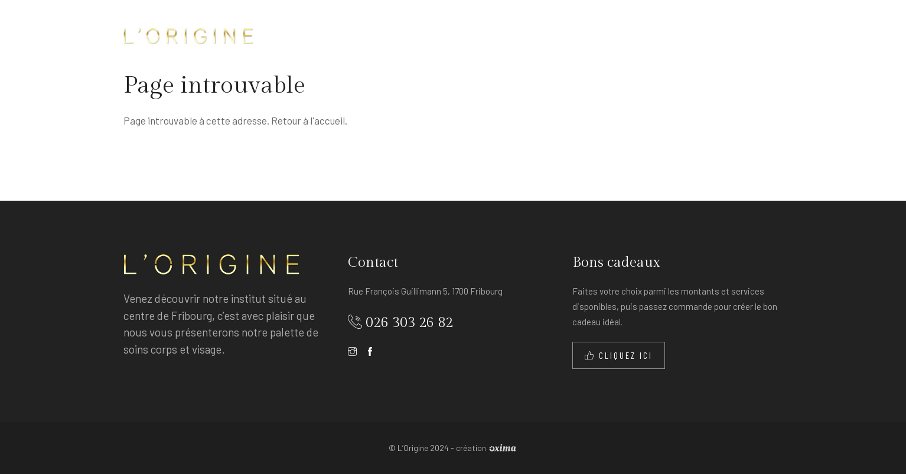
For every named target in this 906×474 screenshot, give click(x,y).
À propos (429, 35)
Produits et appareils (659, 35)
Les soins (493, 35)
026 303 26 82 (409, 323)
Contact (753, 35)
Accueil (370, 35)
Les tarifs (561, 35)
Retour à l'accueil (308, 120)
